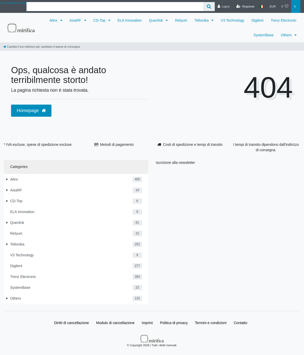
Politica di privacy (174, 323)
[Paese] (262, 6)
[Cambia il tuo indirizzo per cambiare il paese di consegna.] (42, 46)
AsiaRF (75, 20)
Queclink (156, 20)
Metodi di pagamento (117, 144)
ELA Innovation (130, 20)
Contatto (240, 323)
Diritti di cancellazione (71, 323)
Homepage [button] (31, 110)
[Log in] (224, 6)
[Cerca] (209, 6)
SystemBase (264, 35)
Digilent (258, 20)
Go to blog (20, 2)
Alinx (54, 20)
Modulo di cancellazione (115, 323)
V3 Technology (232, 20)
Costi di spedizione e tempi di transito (192, 144)
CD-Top (99, 20)
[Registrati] (245, 6)
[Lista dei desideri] (285, 6)
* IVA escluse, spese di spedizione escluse (38, 144)
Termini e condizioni (211, 323)
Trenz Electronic (284, 20)
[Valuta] (273, 6)
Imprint (147, 323)
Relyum (181, 20)
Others (287, 35)
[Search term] (114, 6)
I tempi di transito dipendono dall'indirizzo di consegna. (266, 147)
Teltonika (202, 20)
